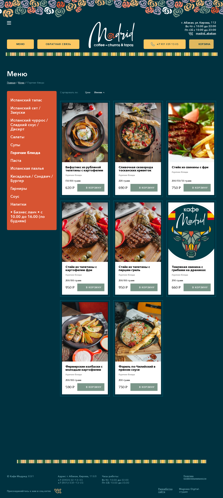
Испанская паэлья (27, 168)
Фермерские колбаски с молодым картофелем (84, 372)
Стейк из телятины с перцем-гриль (135, 271)
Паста (15, 160)
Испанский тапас (26, 100)
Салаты (17, 137)
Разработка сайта (165, 490)
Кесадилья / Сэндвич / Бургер (31, 178)
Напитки (18, 204)
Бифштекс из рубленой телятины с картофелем (84, 170)
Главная (11, 82)
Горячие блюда (25, 153)
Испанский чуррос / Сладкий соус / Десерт (29, 124)
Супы (15, 145)
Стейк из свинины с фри (191, 167)
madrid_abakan (202, 34)
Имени (99, 92)
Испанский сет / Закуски (25, 110)
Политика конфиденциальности (195, 477)
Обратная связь (58, 44)
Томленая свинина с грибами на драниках (189, 271)
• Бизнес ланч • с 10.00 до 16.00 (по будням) (27, 216)
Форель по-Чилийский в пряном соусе (138, 371)
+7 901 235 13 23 (164, 44)
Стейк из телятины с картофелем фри (82, 271)
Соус (14, 196)
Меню (20, 44)
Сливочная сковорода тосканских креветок (137, 168)
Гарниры (18, 188)
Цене (87, 92)
